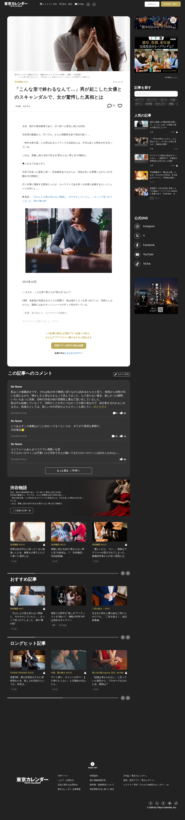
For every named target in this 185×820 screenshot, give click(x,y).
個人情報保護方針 (98, 780)
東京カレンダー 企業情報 (69, 789)
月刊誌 (79, 4)
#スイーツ (140, 100)
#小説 (173, 100)
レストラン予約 (48, 4)
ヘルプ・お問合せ (66, 780)
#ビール (164, 100)
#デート (139, 104)
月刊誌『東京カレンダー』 (135, 776)
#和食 (171, 104)
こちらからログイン (74, 353)
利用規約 (94, 776)
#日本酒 (149, 104)
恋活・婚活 (66, 4)
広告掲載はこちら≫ (171, 77)
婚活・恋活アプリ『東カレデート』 (139, 780)
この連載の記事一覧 (22, 510)
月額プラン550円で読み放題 (68, 345)
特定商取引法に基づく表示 (102, 789)
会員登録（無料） (170, 4)
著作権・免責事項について (102, 785)
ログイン (152, 4)
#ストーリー (152, 100)
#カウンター (160, 104)
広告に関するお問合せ (68, 785)
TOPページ (63, 776)
